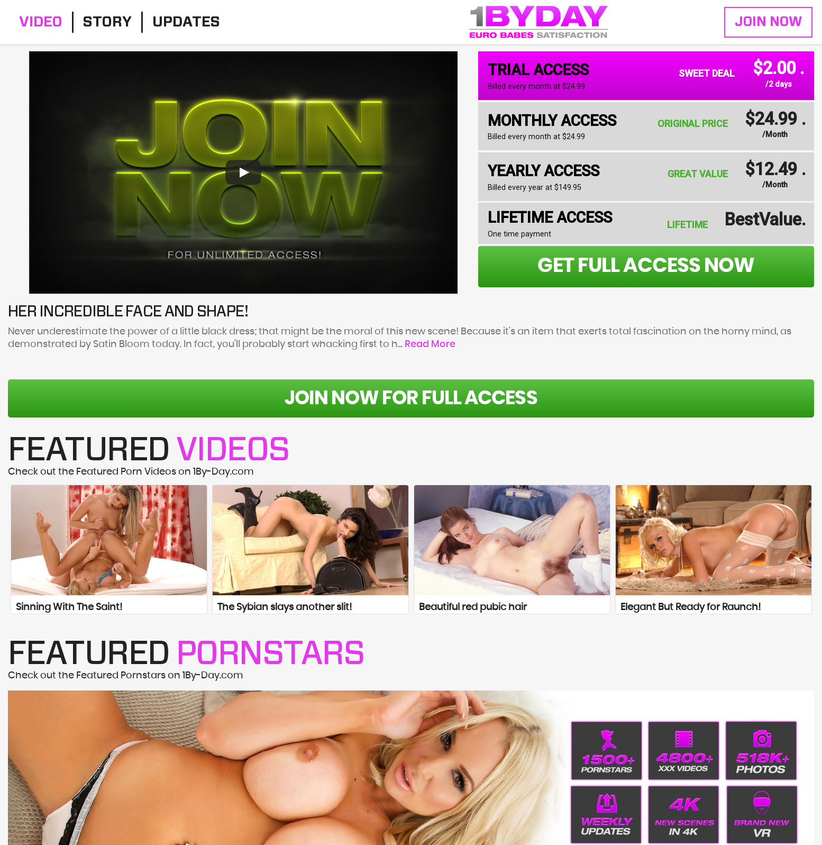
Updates (186, 22)
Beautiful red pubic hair (473, 607)
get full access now (645, 266)
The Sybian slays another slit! (284, 607)
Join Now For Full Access (411, 398)
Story (107, 22)
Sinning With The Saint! (69, 607)
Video (40, 22)
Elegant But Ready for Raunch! (690, 607)
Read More (430, 344)
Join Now (768, 22)
